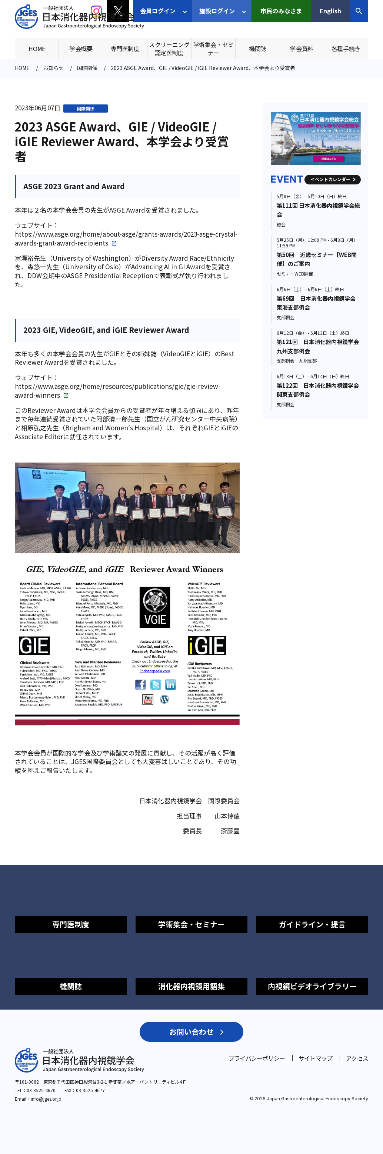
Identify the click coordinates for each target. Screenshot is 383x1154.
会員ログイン (158, 10)
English (330, 10)
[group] (316, 138)
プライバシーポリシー (257, 1058)
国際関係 (85, 108)
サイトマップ (315, 1058)
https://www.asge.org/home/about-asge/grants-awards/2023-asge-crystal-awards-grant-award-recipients (126, 238)
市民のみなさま (281, 10)
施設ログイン (217, 10)
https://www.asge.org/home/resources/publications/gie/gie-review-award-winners (117, 391)
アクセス (357, 1058)
